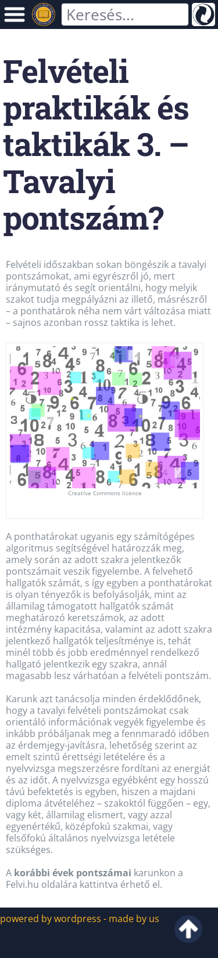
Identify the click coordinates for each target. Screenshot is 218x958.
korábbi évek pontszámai (74, 872)
